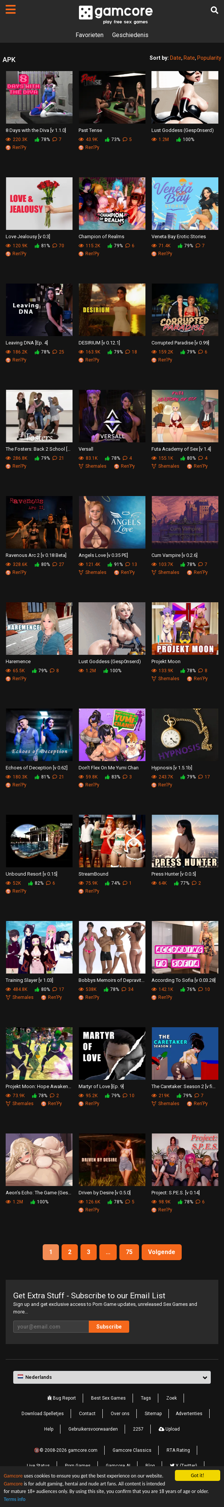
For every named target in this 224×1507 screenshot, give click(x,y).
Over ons (120, 1413)
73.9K (15, 1095)
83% (112, 777)
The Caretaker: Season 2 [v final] (184, 1086)
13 (131, 564)
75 (129, 1252)
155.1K (162, 458)
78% (42, 139)
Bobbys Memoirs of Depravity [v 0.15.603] (112, 980)
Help (48, 1429)
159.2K (162, 352)
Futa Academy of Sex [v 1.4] (181, 449)
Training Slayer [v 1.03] (29, 980)
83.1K (88, 458)
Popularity (209, 58)
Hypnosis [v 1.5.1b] (171, 768)
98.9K (160, 1202)
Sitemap (153, 1413)
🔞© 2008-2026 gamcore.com (65, 1450)
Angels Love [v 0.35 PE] (103, 555)
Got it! (197, 1475)
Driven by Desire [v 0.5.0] (105, 1192)
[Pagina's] (10, 9)
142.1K (162, 989)
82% (35, 883)
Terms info (14, 1499)
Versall (86, 449)
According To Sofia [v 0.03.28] (183, 980)
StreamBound (93, 874)
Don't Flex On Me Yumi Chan (109, 768)
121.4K (89, 564)
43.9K (88, 139)
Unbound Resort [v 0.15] (31, 874)
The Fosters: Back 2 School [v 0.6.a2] (39, 449)
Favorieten (90, 35)
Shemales (93, 466)
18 (131, 352)
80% (188, 458)
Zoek (171, 1398)
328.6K (16, 564)
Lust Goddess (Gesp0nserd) (182, 130)
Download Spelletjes (43, 1413)
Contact (87, 1413)
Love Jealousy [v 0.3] (28, 236)
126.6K (89, 1202)
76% (188, 989)
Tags (146, 1398)
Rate (189, 58)
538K (87, 989)
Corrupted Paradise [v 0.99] (180, 343)
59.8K (88, 777)
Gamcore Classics (132, 1450)
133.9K (162, 670)
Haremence (18, 661)
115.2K (89, 245)
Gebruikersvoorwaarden (93, 1429)
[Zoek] (214, 10)
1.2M (160, 139)
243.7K (162, 777)
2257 (138, 1429)
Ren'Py (16, 147)
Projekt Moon (166, 661)
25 (58, 352)
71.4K (160, 245)
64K (159, 883)
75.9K (88, 883)
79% (115, 245)
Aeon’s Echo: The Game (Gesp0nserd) (39, 1192)
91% (115, 564)
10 (204, 989)
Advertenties (189, 1413)
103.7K (162, 564)
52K (13, 883)
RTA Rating (178, 1450)
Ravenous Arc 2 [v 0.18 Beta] (36, 555)
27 (58, 564)
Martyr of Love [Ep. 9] (101, 1086)
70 (58, 245)
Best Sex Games (108, 1398)
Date (175, 58)
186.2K (16, 352)
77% (181, 883)
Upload (169, 1429)
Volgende (161, 1252)
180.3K (16, 777)
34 (127, 989)
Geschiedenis (130, 35)
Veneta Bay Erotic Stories (178, 236)
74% (112, 883)
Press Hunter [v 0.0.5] (173, 874)
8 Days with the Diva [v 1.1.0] (36, 130)
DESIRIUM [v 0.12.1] (99, 343)
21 (58, 458)
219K (160, 1095)
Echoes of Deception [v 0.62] (37, 768)
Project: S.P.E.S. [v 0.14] (175, 1192)
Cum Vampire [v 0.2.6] (174, 555)
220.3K (16, 139)
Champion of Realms (101, 236)
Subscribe (109, 1327)
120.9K (16, 245)
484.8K (16, 989)
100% (185, 139)
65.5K (15, 670)
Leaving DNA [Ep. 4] (27, 343)
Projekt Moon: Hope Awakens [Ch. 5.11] (39, 1086)
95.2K (88, 1095)
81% (42, 245)
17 (204, 777)
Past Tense (90, 130)
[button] (112, 1377)
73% (112, 139)
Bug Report (61, 1398)
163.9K (89, 352)
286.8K (16, 458)
